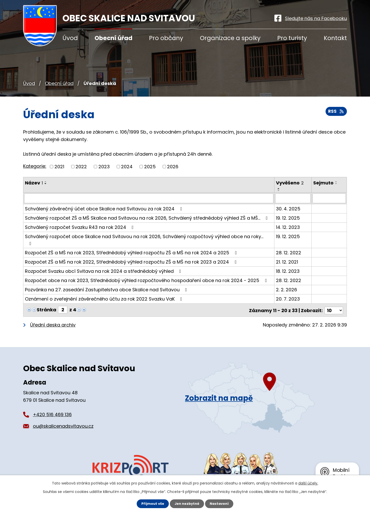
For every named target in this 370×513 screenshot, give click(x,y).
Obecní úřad (59, 83)
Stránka (46, 298)
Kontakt (335, 38)
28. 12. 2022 (288, 241)
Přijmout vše (151, 503)
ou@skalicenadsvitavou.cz (63, 414)
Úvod (29, 83)
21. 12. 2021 (287, 251)
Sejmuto (323, 183)
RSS (335, 113)
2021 (59, 166)
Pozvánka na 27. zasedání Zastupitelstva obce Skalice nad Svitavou (107, 278)
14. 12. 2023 (288, 223)
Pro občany (166, 38)
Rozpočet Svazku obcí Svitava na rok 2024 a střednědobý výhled (104, 260)
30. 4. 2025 (288, 204)
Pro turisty (292, 38)
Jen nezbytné (186, 503)
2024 (127, 166)
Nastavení (221, 503)
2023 (104, 166)
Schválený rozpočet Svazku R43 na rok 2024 (80, 223)
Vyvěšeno (290, 183)
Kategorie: (34, 166)
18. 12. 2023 (288, 260)
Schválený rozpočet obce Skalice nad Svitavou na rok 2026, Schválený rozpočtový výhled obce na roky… (149, 232)
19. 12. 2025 (288, 214)
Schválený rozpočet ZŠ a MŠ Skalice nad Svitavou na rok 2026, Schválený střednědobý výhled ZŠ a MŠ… (147, 214)
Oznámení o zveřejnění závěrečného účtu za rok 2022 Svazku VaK (104, 288)
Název (34, 183)
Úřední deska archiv (53, 313)
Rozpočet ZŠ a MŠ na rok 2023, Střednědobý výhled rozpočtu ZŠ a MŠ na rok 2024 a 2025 (132, 241)
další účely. (308, 483)
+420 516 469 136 (52, 402)
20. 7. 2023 (288, 288)
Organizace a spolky (230, 38)
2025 (150, 166)
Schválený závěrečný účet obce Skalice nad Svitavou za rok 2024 (104, 204)
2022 (81, 166)
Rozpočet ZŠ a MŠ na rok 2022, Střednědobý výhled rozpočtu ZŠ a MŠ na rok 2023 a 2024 (131, 251)
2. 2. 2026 (286, 278)
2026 (172, 166)
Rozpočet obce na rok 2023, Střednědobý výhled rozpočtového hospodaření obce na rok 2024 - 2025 (147, 269)
